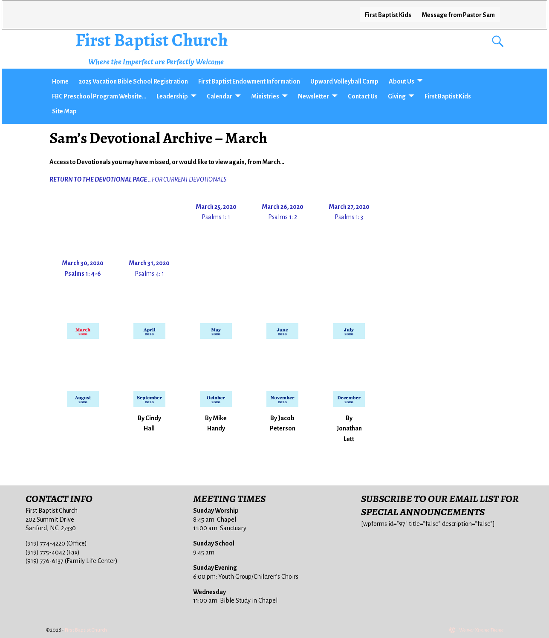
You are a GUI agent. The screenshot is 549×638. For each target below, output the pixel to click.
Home (60, 81)
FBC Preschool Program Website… (99, 96)
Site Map (64, 111)
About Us (401, 81)
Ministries (265, 96)
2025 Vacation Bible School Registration (133, 81)
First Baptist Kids (388, 15)
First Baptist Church (151, 40)
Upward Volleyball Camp (344, 81)
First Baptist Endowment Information (249, 81)
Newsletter (313, 96)
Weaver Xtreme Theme (481, 630)
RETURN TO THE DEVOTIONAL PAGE (98, 179)
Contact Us (363, 96)
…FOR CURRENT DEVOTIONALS (187, 179)
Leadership (172, 96)
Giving (397, 96)
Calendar (219, 96)
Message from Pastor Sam (458, 15)
